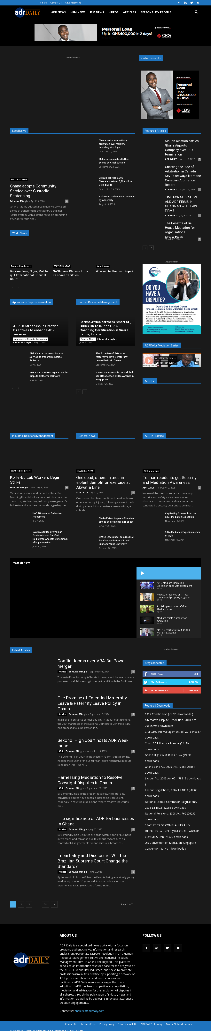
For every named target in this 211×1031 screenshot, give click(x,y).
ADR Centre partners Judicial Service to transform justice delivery (46, 357)
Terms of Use (88, 1024)
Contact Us (55, 2)
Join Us (43, 2)
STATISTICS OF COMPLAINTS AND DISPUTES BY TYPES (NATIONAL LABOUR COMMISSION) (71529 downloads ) (172, 831)
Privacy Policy (106, 1024)
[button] (196, 12)
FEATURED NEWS (19, 179)
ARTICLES (129, 12)
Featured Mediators (21, 266)
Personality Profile (156, 12)
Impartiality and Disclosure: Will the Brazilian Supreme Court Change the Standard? (93, 861)
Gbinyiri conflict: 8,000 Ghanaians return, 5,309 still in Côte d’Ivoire (115, 181)
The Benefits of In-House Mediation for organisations (180, 227)
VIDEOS (113, 12)
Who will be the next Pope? (114, 271)
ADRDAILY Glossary (151, 1024)
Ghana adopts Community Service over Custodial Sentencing (33, 191)
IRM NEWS (97, 12)
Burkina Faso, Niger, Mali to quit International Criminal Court (29, 275)
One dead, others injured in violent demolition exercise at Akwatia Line (103, 482)
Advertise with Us (127, 1024)
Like (196, 673)
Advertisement (73, 2)
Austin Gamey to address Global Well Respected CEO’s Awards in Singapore (115, 376)
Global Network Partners (179, 1024)
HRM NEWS (77, 12)
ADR (61, 751)
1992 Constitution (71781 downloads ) (169, 714)
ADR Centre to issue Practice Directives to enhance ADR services (36, 330)
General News (88, 339)
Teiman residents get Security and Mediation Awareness (170, 480)
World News (103, 266)
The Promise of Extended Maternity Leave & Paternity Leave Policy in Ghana (111, 357)
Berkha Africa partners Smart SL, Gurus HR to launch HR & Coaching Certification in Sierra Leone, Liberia (105, 328)
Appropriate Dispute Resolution (30, 339)
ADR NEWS (58, 12)
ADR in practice (151, 471)
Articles (62, 671)
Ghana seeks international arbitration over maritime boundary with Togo (113, 144)
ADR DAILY (171, 159)
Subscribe (192, 690)
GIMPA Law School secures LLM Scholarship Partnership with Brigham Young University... (116, 540)
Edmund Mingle (19, 201)
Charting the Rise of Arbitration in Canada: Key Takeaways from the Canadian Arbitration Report (183, 176)
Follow (193, 682)
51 (45, 904)
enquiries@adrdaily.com (90, 1011)
